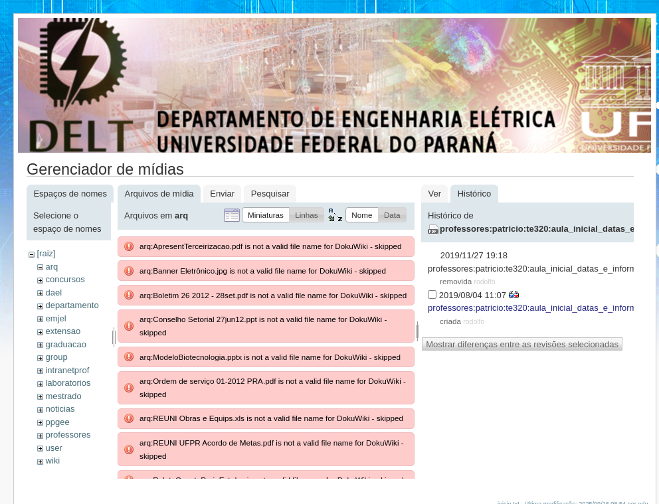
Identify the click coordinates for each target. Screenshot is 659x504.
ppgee (57, 422)
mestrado (63, 396)
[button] (266, 214)
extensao (62, 331)
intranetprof (67, 370)
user (53, 448)
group (56, 357)
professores (67, 435)
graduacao (65, 344)
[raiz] (46, 253)
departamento (71, 305)
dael (53, 292)
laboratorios (67, 383)
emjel (55, 318)
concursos (64, 279)
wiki (52, 460)
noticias (59, 409)
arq (51, 267)
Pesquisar (270, 194)
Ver (434, 194)
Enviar (222, 194)
